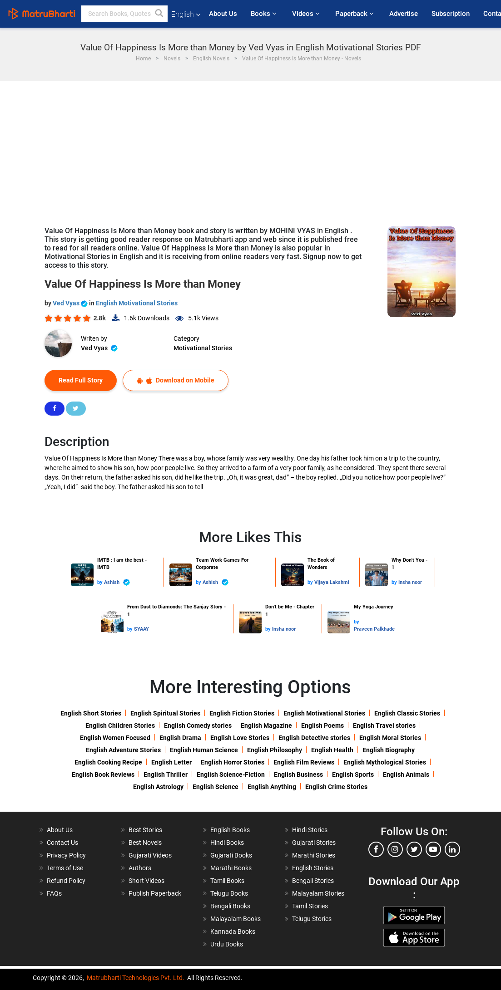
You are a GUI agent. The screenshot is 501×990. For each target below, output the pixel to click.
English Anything (272, 786)
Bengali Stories (313, 880)
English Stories (312, 868)
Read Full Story (81, 380)
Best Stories (145, 829)
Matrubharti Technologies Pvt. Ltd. (135, 977)
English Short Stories (90, 713)
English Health (332, 750)
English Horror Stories (232, 762)
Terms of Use (65, 868)
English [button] (185, 14)
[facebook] (376, 849)
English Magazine (266, 725)
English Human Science (204, 750)
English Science (215, 786)
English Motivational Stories (137, 303)
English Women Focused (115, 737)
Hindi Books (227, 842)
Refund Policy (66, 880)
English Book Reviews (103, 774)
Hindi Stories (309, 829)
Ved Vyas (71, 303)
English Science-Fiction (231, 774)
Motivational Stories (203, 348)
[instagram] (395, 849)
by (100, 582)
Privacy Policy (66, 855)
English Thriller (166, 774)
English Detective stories (314, 737)
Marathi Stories (313, 855)
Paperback (355, 14)
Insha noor (410, 582)
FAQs (54, 893)
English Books (230, 829)
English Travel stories (384, 725)
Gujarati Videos (150, 855)
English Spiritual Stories (165, 713)
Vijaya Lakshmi (331, 582)
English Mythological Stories (384, 762)
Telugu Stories (312, 918)
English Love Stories (239, 737)
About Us (223, 14)
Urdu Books (226, 944)
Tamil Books (227, 880)
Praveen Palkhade (374, 629)
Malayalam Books (235, 918)
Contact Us (62, 842)
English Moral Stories (390, 737)
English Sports (353, 774)
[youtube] (433, 849)
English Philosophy (274, 750)
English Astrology (158, 786)
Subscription (451, 14)
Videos (307, 14)
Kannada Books (232, 931)
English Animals (406, 774)
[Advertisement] (250, 149)
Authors (140, 868)
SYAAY (141, 629)
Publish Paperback (155, 893)
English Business (298, 774)
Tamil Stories (310, 906)
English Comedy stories (198, 725)
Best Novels (145, 842)
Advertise (403, 14)
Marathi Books (231, 868)
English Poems (322, 725)
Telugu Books (229, 893)
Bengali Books (230, 906)
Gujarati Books (231, 855)
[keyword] (124, 13)
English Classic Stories (407, 713)
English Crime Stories (336, 786)
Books (264, 14)
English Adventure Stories (123, 750)
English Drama (180, 737)
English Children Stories (120, 725)
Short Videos (146, 880)
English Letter (171, 762)
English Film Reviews (303, 762)
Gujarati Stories (314, 842)
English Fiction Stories (241, 713)
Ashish (117, 582)
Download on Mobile (175, 380)
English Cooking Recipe (108, 762)
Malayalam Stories (318, 893)
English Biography (388, 750)
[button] (159, 13)
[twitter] (414, 849)
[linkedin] (452, 849)
